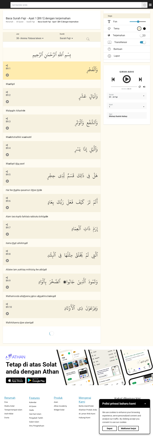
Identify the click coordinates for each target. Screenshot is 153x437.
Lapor (114, 55)
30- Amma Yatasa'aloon (28, 38)
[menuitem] (30, 37)
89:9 (8, 280)
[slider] (138, 21)
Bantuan (115, 49)
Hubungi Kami (84, 418)
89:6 (8, 201)
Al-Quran (19, 22)
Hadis (31, 410)
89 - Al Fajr (113, 97)
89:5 (8, 174)
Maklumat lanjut (128, 428)
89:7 (8, 227)
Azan (56, 402)
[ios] (15, 380)
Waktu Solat (9, 406)
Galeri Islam (34, 422)
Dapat (109, 428)
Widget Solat (59, 410)
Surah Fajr (30, 22)
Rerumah (9, 22)
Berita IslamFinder (86, 406)
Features (34, 398)
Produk (58, 398)
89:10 (9, 307)
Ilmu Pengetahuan (36, 426)
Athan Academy (60, 406)
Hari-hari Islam (35, 414)
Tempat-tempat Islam (13, 410)
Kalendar (32, 402)
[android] (36, 380)
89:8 (8, 254)
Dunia (6, 418)
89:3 (8, 121)
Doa (6, 402)
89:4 (8, 148)
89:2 (8, 95)
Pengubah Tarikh (36, 418)
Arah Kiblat (8, 414)
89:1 (8, 68)
